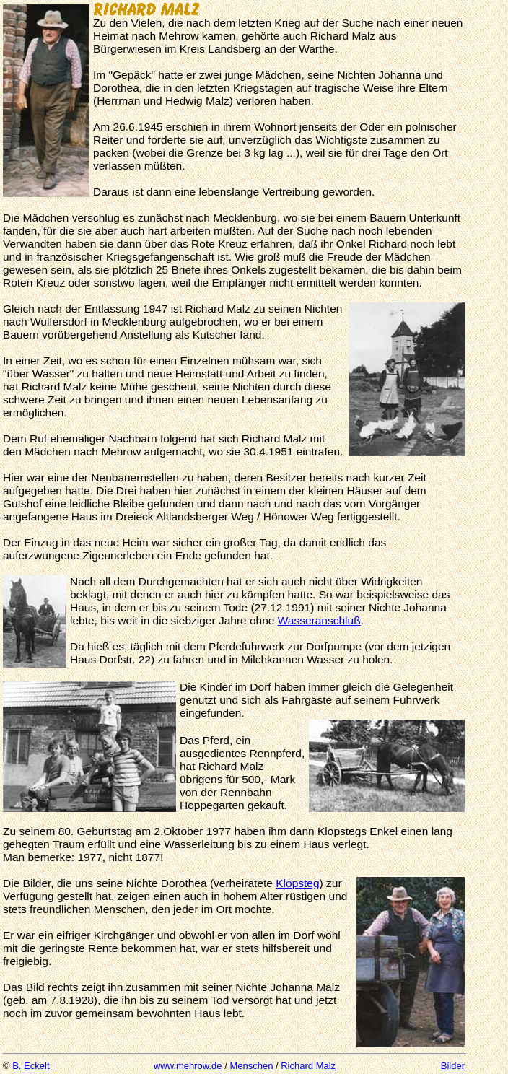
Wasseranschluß (319, 620)
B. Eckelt (30, 1065)
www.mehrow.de (188, 1065)
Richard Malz (308, 1065)
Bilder (453, 1065)
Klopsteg (297, 883)
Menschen (251, 1065)
